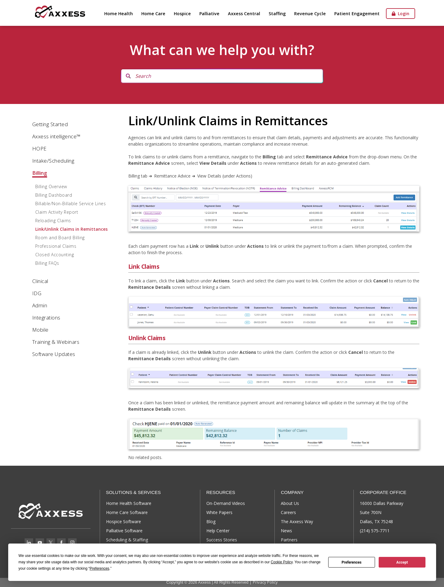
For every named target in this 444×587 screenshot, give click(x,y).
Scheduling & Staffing (127, 540)
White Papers (219, 512)
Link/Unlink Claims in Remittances (71, 229)
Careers (288, 512)
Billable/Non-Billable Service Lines (70, 203)
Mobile (40, 329)
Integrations (46, 317)
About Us (290, 503)
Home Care (153, 13)
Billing (39, 172)
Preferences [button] (99, 568)
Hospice (182, 13)
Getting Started (50, 124)
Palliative (209, 13)
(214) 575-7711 (375, 530)
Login (400, 13)
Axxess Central (244, 13)
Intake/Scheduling (53, 160)
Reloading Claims (53, 220)
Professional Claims (56, 246)
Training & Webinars (56, 341)
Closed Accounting (54, 254)
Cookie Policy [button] (282, 562)
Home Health (118, 13)
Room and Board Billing (60, 237)
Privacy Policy (265, 582)
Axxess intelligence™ (56, 136)
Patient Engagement (357, 13)
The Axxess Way (297, 521)
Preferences (352, 562)
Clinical (40, 281)
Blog (210, 521)
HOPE (39, 148)
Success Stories (221, 540)
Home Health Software (128, 503)
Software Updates (53, 353)
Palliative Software (124, 530)
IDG (37, 293)
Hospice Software (123, 521)
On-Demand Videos (225, 503)
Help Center (217, 530)
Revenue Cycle (310, 13)
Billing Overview (51, 186)
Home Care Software (127, 512)
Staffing (277, 13)
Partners (289, 540)
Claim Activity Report (56, 212)
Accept (402, 562)
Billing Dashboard (53, 195)
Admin (39, 305)
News (286, 530)
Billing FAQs (47, 263)
